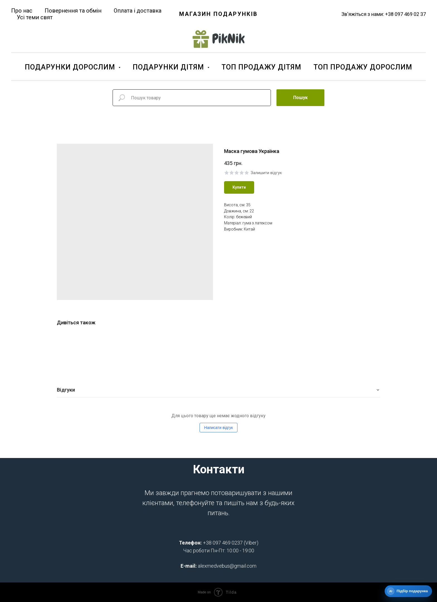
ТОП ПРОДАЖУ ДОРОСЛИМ (363, 67)
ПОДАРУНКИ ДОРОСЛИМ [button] (71, 67)
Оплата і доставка (137, 10)
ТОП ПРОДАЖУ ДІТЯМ (261, 67)
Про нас (21, 10)
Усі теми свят (35, 17)
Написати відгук (218, 427)
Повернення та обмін (73, 10)
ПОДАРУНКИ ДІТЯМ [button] (169, 67)
